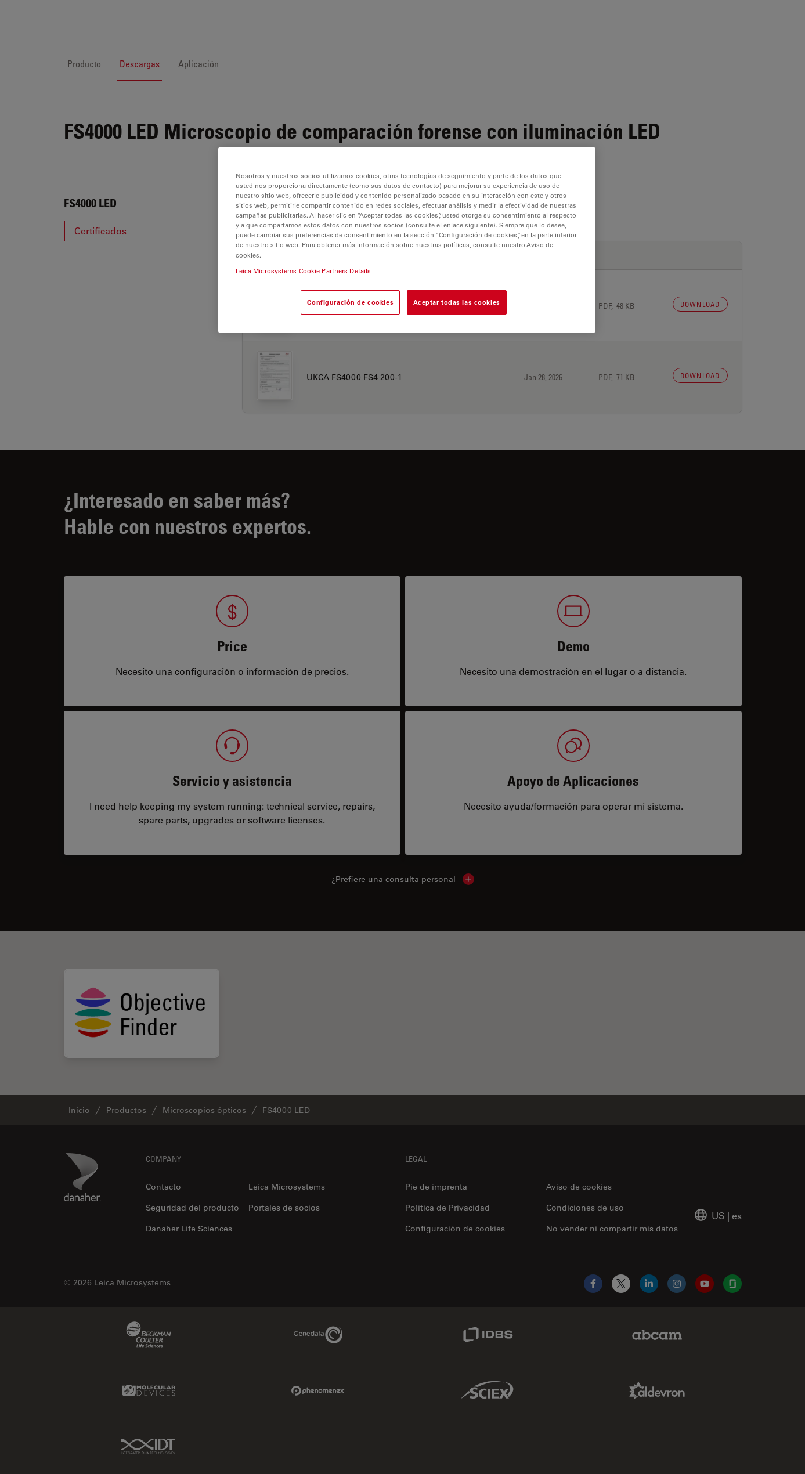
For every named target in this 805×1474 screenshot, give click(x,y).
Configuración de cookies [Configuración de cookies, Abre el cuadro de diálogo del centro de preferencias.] (350, 302)
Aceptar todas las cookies (456, 302)
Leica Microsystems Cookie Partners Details (303, 270)
